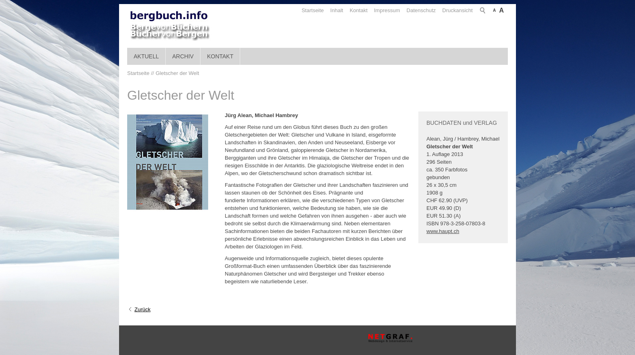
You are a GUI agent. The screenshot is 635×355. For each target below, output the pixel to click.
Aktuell (146, 56)
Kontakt (358, 10)
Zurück (142, 309)
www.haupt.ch (442, 231)
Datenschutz (421, 10)
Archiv (183, 56)
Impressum (387, 10)
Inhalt (336, 10)
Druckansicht (457, 10)
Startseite (313, 10)
